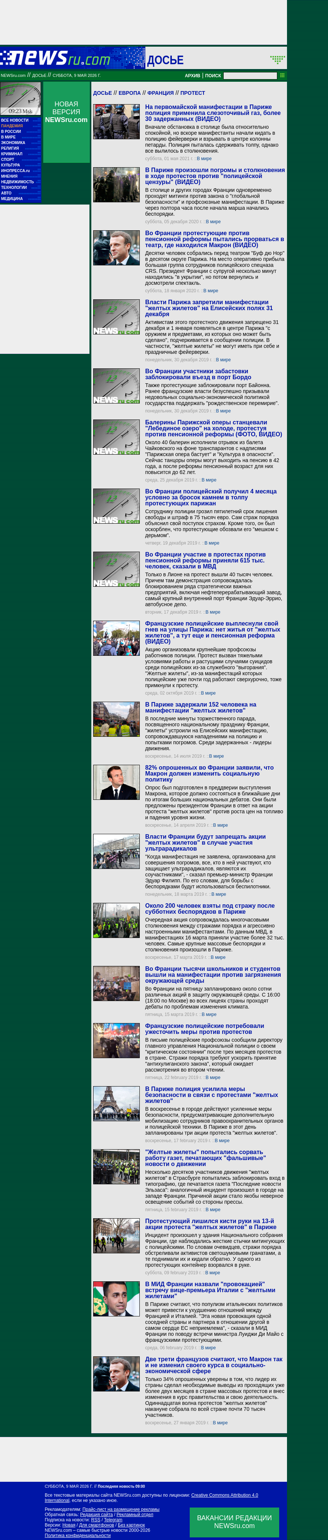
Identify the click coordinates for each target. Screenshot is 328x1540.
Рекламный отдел (135, 1514)
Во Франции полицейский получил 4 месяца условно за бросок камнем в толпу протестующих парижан (211, 497)
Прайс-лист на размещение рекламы (121, 1509)
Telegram (113, 1519)
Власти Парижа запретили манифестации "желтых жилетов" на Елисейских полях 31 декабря (209, 308)
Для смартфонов (96, 1525)
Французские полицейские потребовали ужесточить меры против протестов (204, 1029)
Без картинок (131, 1525)
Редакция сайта (96, 1514)
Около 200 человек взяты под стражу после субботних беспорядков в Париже (210, 909)
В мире (204, 158)
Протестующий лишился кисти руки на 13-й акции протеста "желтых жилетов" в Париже (210, 1224)
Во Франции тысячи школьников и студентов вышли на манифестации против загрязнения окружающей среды (213, 975)
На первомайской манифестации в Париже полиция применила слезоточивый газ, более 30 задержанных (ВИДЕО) (213, 113)
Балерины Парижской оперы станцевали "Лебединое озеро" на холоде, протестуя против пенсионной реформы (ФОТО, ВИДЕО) (213, 428)
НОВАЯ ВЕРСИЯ (66, 112)
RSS (95, 1519)
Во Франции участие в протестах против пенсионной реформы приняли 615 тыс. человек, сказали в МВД (205, 560)
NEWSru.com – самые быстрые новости (86, 1530)
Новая (68, 1525)
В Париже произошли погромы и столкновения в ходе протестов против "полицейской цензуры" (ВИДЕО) (215, 176)
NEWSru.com (13, 75)
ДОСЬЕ (165, 60)
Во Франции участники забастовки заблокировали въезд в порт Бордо (198, 374)
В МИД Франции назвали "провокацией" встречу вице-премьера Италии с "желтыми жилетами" (210, 1290)
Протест (192, 93)
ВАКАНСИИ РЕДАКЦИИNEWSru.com (234, 1522)
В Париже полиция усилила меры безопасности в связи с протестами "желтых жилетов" (211, 1095)
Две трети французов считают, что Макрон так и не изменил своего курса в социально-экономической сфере (213, 1365)
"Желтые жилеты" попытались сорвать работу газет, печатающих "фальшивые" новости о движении (205, 1158)
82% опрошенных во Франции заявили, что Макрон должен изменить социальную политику (209, 773)
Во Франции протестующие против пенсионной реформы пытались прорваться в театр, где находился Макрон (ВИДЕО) (214, 239)
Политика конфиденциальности (78, 1535)
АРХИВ (193, 75)
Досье (102, 93)
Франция (161, 93)
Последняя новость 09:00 (121, 1486)
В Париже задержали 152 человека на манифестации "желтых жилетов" (200, 707)
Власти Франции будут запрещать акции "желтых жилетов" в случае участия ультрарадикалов (205, 842)
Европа (130, 93)
